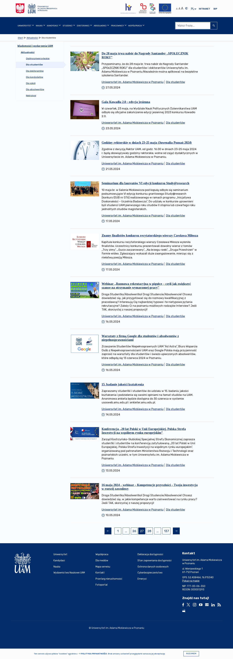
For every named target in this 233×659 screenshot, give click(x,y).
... (126, 531)
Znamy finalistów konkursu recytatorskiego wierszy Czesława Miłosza (150, 235)
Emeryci (142, 578)
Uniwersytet (60, 554)
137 (167, 531)
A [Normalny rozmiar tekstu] (176, 9)
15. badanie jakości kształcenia (123, 384)
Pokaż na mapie (191, 580)
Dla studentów (175, 82)
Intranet (204, 9)
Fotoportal (101, 584)
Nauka (56, 566)
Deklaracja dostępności (150, 554)
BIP (215, 9)
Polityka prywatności (94, 654)
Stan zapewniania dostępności (155, 560)
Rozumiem (191, 654)
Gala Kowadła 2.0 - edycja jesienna (126, 102)
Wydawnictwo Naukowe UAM (69, 572)
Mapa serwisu (102, 566)
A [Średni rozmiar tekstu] (179, 8)
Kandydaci (59, 560)
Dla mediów (101, 560)
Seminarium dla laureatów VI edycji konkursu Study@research (145, 183)
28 (150, 531)
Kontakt (100, 572)
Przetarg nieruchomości (108, 578)
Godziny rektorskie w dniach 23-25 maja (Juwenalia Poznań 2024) (146, 142)
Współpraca (101, 554)
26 (135, 531)
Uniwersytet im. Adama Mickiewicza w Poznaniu (132, 82)
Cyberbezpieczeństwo (150, 572)
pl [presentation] (192, 9)
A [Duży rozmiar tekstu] (182, 8)
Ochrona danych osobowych (153, 566)
